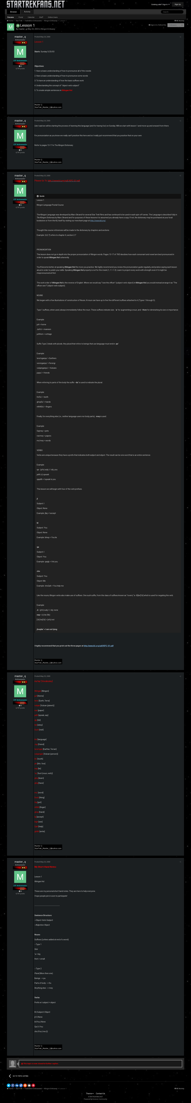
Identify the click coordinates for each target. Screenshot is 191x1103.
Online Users (53, 17)
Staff (41, 17)
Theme (90, 1093)
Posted (41, 37)
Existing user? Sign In (160, 4)
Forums (10, 17)
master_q (23, 29)
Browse (13, 12)
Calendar (31, 17)
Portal (21, 17)
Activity (27, 12)
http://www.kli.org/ (86, 221)
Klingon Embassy (48, 29)
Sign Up (178, 4)
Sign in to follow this (158, 25)
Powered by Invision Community (95, 1099)
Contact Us (100, 1093)
